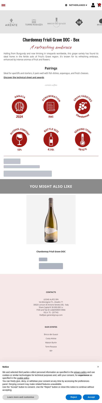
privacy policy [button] (80, 372)
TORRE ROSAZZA (34, 22)
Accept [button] (91, 397)
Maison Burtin (51, 342)
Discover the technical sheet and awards (24, 77)
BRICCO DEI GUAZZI (56, 22)
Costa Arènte (51, 338)
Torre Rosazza (51, 346)
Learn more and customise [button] (20, 397)
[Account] (93, 5)
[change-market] (75, 5)
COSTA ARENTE (11, 22)
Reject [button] (74, 397)
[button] (98, 366)
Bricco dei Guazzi (51, 334)
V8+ (79, 22)
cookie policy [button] (23, 378)
